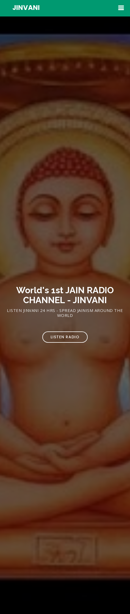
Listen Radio (65, 337)
